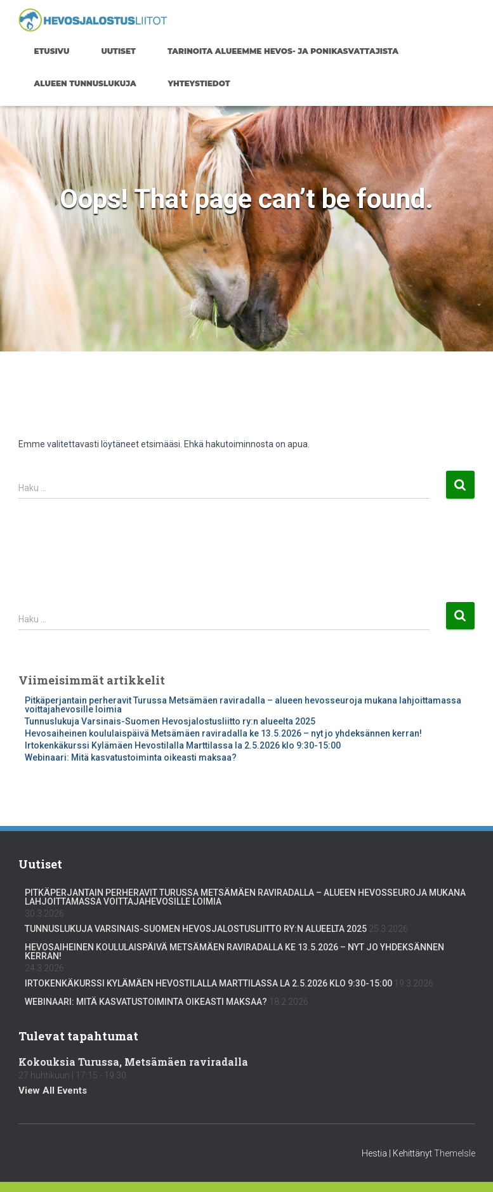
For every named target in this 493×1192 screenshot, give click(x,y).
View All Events (52, 1090)
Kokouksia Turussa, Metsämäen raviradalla (133, 1061)
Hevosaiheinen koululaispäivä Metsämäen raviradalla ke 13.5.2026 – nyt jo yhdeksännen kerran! (223, 733)
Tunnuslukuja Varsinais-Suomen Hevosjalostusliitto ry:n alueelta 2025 (170, 721)
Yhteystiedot (199, 83)
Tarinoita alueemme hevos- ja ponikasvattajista (283, 51)
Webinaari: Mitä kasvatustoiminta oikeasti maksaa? (131, 757)
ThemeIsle (454, 1153)
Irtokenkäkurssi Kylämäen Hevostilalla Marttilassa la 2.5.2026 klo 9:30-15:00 (183, 745)
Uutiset (118, 51)
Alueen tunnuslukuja (85, 83)
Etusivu (52, 51)
